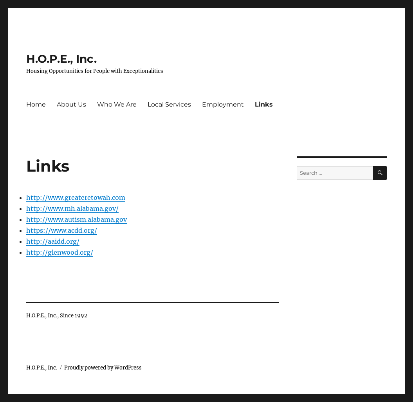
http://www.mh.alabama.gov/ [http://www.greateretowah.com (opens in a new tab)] (72, 208)
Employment (223, 104)
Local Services (169, 104)
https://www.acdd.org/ (61, 230)
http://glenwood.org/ (59, 252)
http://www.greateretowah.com (75, 197)
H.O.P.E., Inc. (61, 58)
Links (264, 104)
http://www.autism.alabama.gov (76, 219)
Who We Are (117, 104)
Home (36, 104)
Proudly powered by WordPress (103, 367)
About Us (71, 104)
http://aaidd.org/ (52, 241)
